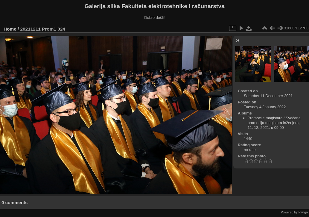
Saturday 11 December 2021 (268, 96)
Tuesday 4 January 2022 (265, 107)
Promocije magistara (265, 118)
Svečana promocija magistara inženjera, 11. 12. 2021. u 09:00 (274, 123)
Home (10, 28)
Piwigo (303, 212)
